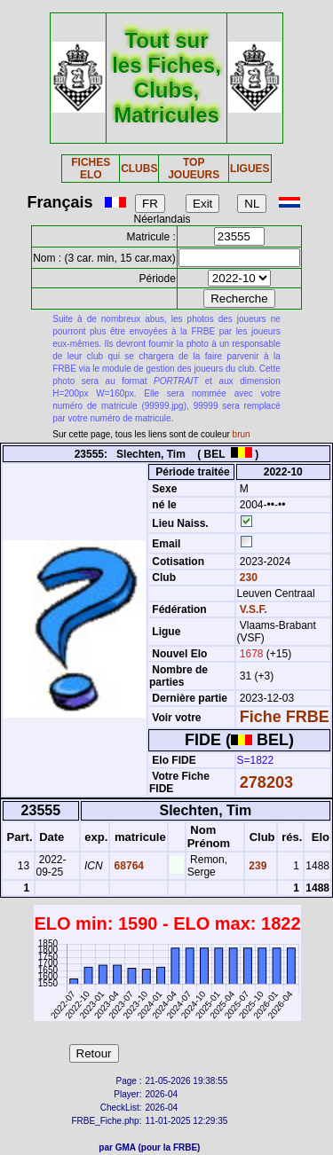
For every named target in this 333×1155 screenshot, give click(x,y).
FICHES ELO (90, 168)
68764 (127, 866)
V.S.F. (253, 609)
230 (247, 577)
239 (256, 866)
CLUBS (139, 168)
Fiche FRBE (284, 717)
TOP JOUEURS (193, 168)
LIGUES (250, 168)
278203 (266, 782)
